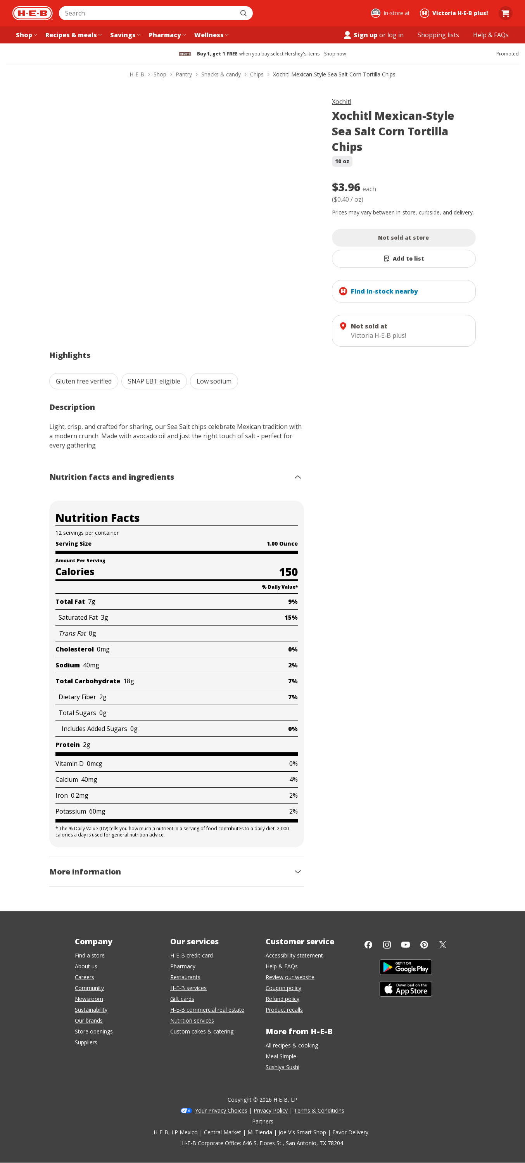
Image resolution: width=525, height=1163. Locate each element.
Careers (84, 977)
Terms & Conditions (319, 1110)
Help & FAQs (282, 966)
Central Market (222, 1132)
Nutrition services (192, 1020)
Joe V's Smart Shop (302, 1132)
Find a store (90, 955)
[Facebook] (368, 944)
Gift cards (182, 998)
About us (86, 966)
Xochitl (341, 101)
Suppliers (86, 1042)
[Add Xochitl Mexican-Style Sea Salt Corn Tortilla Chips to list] (404, 259)
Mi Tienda (259, 1132)
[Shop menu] (25, 34)
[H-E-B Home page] (32, 13)
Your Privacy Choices (221, 1110)
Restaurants (185, 977)
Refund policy (282, 998)
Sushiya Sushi (282, 1067)
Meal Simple (281, 1056)
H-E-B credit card (191, 955)
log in (395, 35)
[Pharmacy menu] (166, 34)
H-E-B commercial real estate (207, 1009)
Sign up (360, 35)
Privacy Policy (271, 1110)
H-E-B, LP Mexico (176, 1132)
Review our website (290, 977)
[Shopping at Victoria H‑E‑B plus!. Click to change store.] (455, 13)
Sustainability (91, 1009)
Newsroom (89, 998)
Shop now (335, 54)
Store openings (94, 1031)
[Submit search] (244, 13)
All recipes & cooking (292, 1045)
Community (89, 988)
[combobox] (147, 13)
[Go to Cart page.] (506, 13)
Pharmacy (182, 966)
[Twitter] (442, 944)
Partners (262, 1121)
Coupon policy (283, 988)
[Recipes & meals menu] (73, 34)
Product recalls (284, 1009)
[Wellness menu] (210, 34)
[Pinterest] (424, 944)
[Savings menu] (124, 34)
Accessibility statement (294, 955)
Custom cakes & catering (201, 1031)
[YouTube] (405, 944)
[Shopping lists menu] (438, 34)
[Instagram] (386, 944)
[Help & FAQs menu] (491, 34)
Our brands (89, 1020)
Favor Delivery (350, 1132)
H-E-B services (188, 988)
